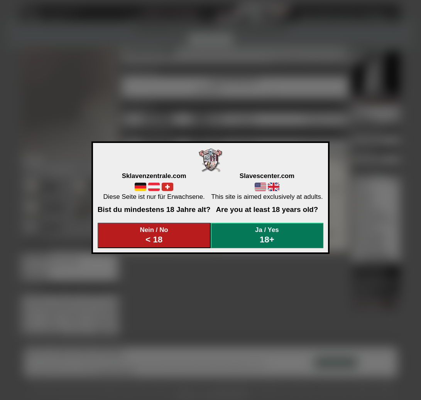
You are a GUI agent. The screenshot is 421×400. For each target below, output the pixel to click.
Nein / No (154, 235)
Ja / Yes (267, 235)
